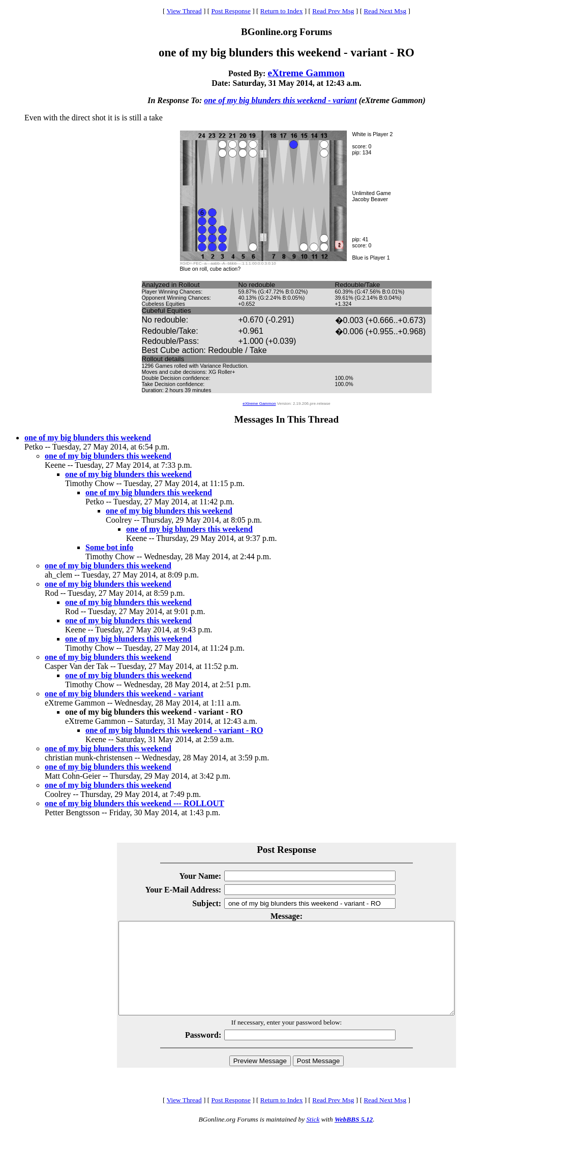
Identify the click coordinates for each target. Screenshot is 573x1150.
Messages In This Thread (286, 419)
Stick (312, 1137)
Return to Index (281, 11)
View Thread (184, 11)
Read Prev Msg (333, 11)
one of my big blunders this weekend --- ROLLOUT (134, 803)
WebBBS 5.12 (354, 1137)
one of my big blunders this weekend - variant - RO (174, 730)
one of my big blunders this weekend (87, 437)
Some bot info (109, 547)
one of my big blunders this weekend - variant (280, 100)
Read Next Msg (385, 11)
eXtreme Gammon (306, 73)
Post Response (230, 11)
